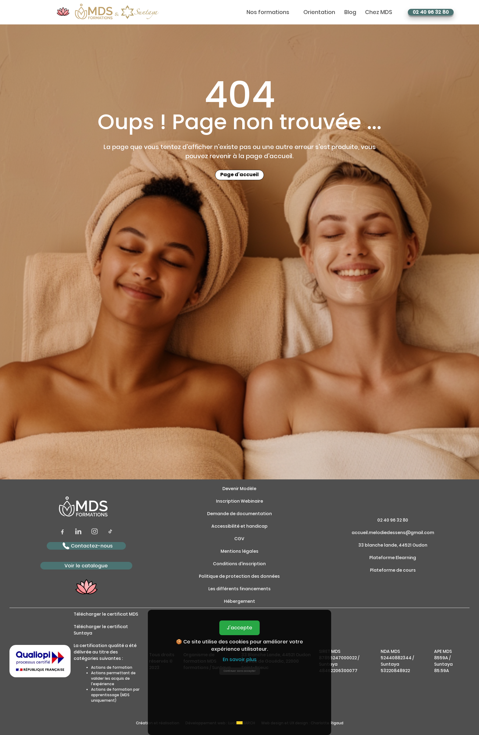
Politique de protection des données (239, 576)
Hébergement (239, 601)
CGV (239, 539)
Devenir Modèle (239, 489)
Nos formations (268, 12)
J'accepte (239, 627)
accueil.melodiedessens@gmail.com (393, 532)
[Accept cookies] (239, 722)
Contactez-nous (88, 546)
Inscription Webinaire (239, 501)
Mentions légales (239, 551)
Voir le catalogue (86, 565)
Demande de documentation (239, 514)
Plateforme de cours (393, 570)
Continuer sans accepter (240, 671)
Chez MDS (378, 12)
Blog (350, 12)
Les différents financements (239, 589)
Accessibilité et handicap (239, 526)
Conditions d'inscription (239, 564)
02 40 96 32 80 (431, 12)
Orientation (319, 12)
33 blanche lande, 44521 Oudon (392, 545)
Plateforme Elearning (392, 558)
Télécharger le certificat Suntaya (101, 630)
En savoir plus (240, 659)
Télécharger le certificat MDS (106, 614)
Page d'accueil (239, 175)
